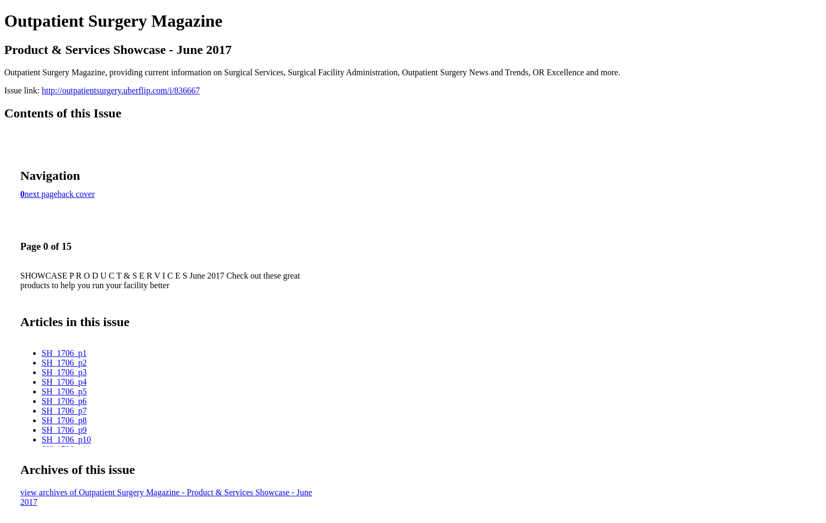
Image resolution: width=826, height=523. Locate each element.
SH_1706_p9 (64, 429)
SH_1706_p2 (64, 362)
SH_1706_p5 (64, 391)
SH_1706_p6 (64, 401)
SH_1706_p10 (66, 439)
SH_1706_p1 (64, 353)
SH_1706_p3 (64, 372)
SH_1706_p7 (64, 410)
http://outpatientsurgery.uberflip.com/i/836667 (121, 90)
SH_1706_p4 (64, 381)
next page (41, 194)
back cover (76, 194)
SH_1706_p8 (64, 420)
